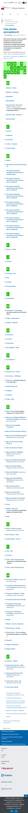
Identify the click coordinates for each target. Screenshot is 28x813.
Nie (16, 811)
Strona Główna (8, 19)
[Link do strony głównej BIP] (14, 8)
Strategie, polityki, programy (12, 21)
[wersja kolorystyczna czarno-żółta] (24, 3)
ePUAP (8, 716)
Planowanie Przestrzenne (11, 23)
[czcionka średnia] (10, 3)
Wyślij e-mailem (6, 782)
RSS (2, 750)
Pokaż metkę (8, 728)
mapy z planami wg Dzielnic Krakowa (14, 54)
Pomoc (3, 757)
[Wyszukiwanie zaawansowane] (10, 14)
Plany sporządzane (10, 25)
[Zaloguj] (26, 14)
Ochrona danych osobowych (8, 731)
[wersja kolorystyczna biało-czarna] (21, 3)
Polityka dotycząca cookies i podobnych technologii (13, 744)
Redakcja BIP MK (5, 761)
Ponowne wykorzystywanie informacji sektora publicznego (12, 738)
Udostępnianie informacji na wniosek (10, 734)
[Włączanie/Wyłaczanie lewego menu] (2, 21)
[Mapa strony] (18, 14)
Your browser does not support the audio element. (14, 35)
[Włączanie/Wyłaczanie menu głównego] (2, 15)
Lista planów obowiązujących (14, 698)
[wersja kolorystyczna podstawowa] (19, 3)
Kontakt (3, 763)
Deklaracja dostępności (6, 741)
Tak (12, 811)
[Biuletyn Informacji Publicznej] (14, 769)
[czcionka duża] (12, 2)
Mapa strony (4, 748)
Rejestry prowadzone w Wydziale (15, 710)
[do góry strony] (26, 797)
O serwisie (3, 755)
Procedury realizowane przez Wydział (16, 713)
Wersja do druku (6, 789)
